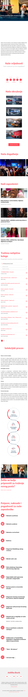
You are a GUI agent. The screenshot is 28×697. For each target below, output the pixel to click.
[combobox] (14, 267)
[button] (25, 167)
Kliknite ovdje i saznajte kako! (6, 490)
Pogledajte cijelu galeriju (14, 144)
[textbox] (14, 266)
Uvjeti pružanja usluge (15, 691)
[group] (13, 167)
